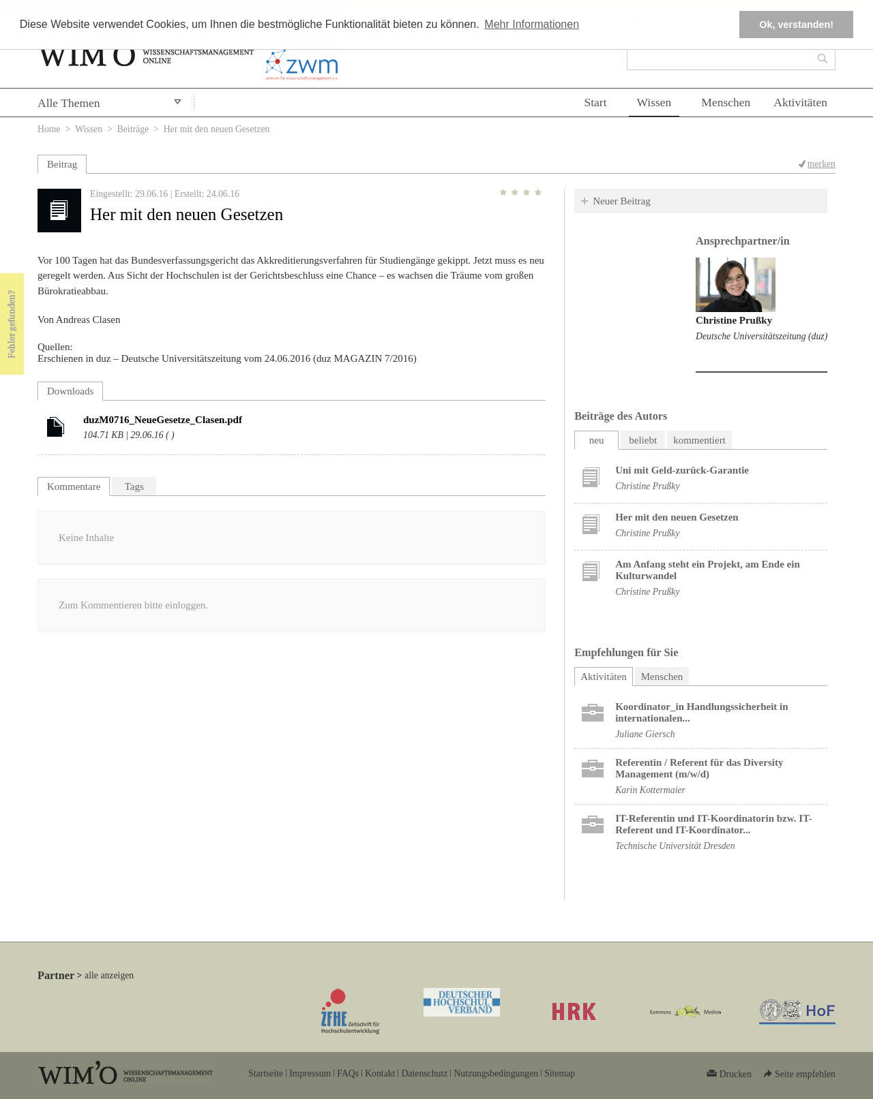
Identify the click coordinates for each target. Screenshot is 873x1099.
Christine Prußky (734, 320)
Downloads (70, 391)
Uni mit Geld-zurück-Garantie (682, 470)
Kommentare (73, 486)
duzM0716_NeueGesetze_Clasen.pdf (162, 419)
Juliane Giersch (645, 734)
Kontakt (380, 1073)
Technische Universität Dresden (675, 846)
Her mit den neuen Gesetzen (677, 517)
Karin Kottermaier (650, 790)
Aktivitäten (800, 102)
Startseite (265, 1073)
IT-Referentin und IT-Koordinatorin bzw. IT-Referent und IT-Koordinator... (713, 824)
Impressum (310, 1073)
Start (595, 102)
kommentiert (699, 440)
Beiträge (133, 129)
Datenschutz (424, 1073)
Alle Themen (69, 103)
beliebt (643, 440)
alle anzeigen (109, 975)
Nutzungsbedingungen (496, 1073)
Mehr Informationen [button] (531, 24)
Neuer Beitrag (622, 201)
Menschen (725, 102)
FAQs (348, 1073)
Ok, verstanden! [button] (796, 24)
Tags (134, 486)
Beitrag (62, 164)
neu (596, 440)
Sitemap (559, 1073)
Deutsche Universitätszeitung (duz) (761, 336)
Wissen (654, 102)
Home (49, 129)
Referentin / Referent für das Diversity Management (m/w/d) (699, 768)
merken (821, 164)
